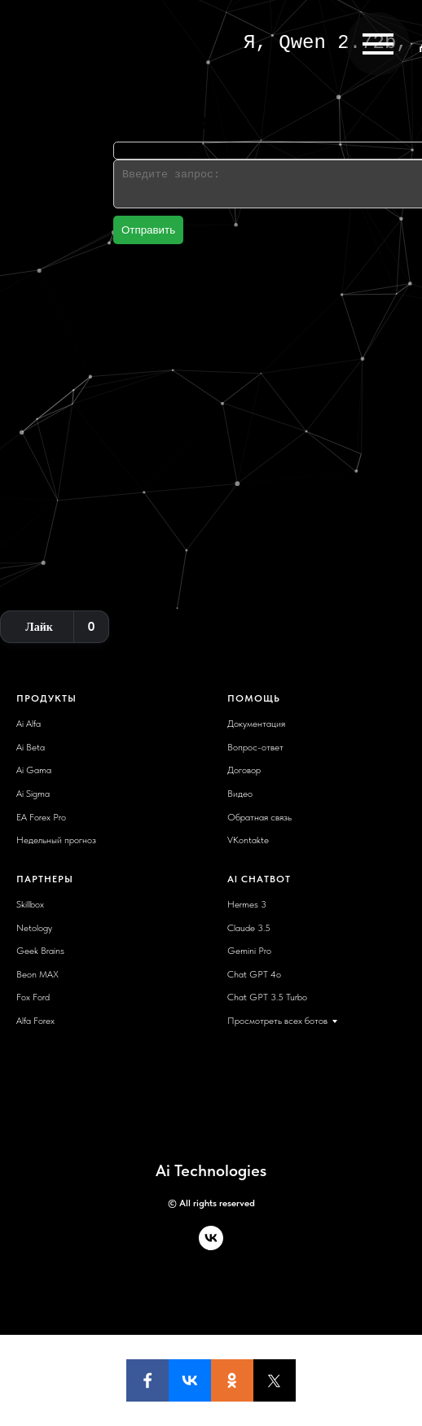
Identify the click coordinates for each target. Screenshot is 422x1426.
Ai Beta (30, 747)
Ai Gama (33, 770)
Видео (240, 793)
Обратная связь (259, 817)
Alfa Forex (35, 1020)
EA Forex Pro (41, 817)
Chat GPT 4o (254, 974)
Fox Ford (33, 997)
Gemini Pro (249, 950)
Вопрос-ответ (255, 747)
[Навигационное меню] (378, 44)
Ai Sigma (33, 793)
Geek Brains (40, 950)
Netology (34, 928)
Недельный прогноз (56, 840)
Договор (244, 770)
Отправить (148, 230)
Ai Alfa (28, 723)
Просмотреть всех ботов (277, 1020)
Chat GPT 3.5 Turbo (267, 997)
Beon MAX (37, 974)
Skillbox (30, 904)
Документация (256, 723)
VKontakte (248, 840)
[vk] (211, 1246)
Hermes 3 (246, 904)
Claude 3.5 (248, 928)
